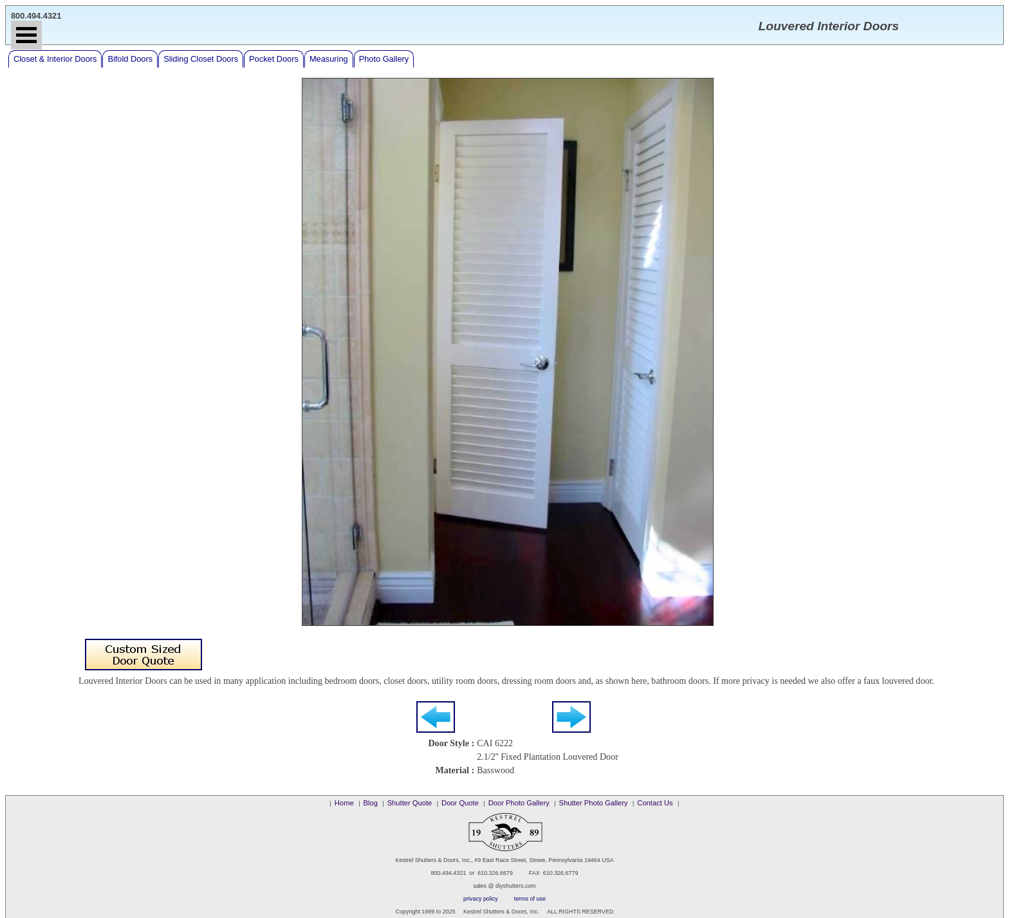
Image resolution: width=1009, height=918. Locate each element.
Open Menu (26, 35)
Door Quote (460, 803)
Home (344, 803)
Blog (370, 803)
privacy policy (480, 898)
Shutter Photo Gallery (593, 803)
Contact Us (654, 803)
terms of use (530, 898)
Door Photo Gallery (519, 803)
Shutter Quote (409, 803)
